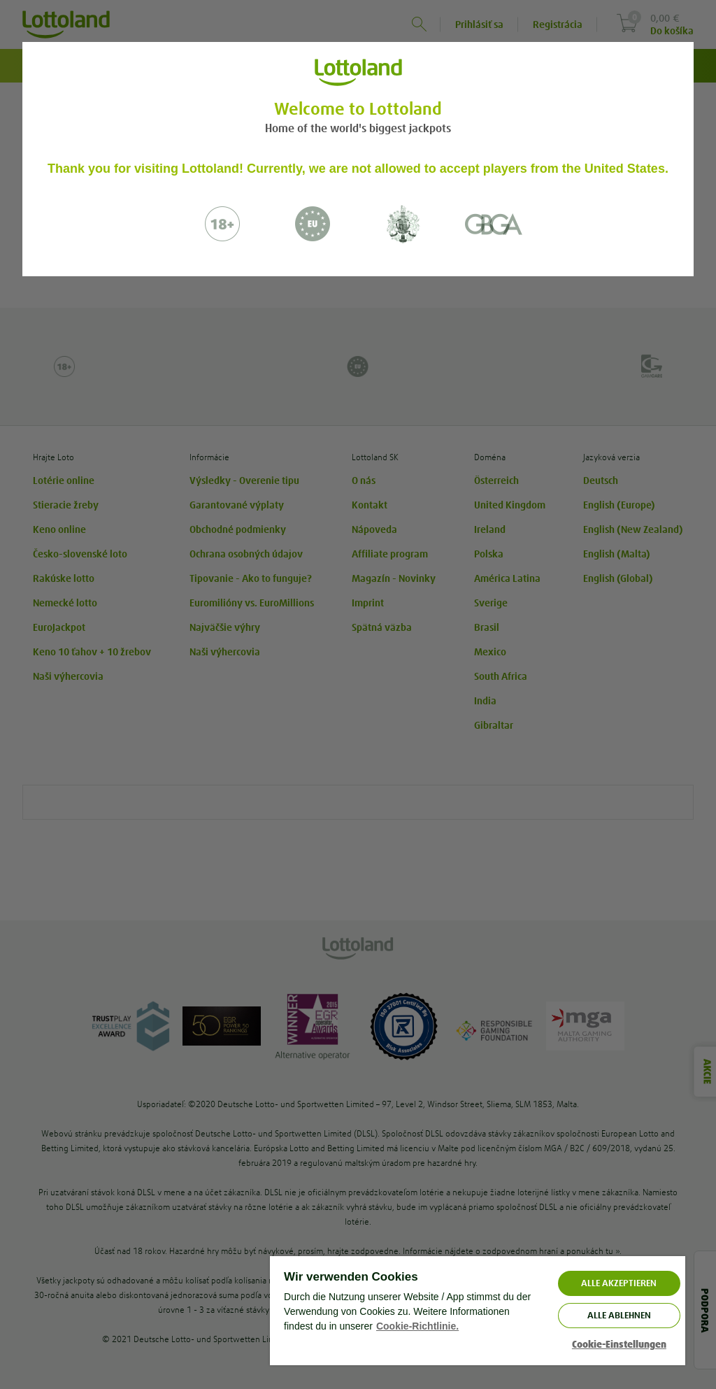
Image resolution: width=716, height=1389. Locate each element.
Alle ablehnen (619, 1315)
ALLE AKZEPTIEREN (619, 1283)
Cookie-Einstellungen (619, 1345)
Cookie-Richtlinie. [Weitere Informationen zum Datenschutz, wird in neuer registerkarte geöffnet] (417, 1326)
